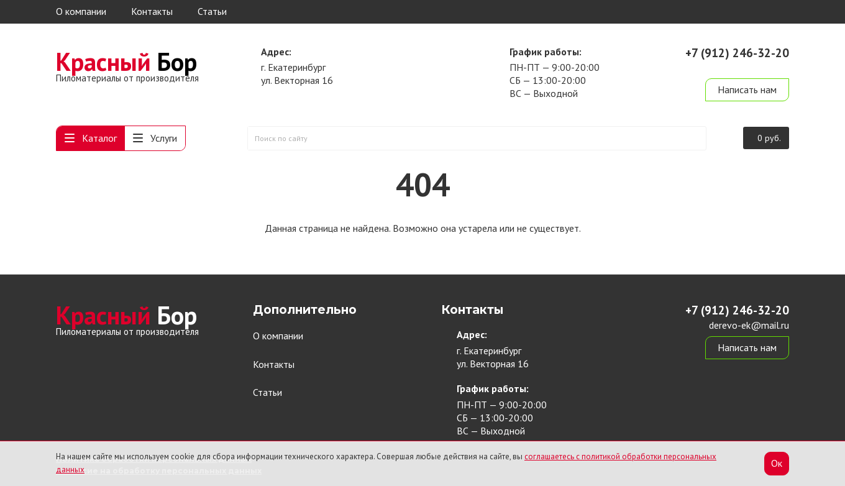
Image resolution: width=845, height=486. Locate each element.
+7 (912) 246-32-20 (737, 52)
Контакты (152, 11)
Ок (776, 463)
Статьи (212, 11)
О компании (81, 11)
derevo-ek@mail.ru (749, 67)
